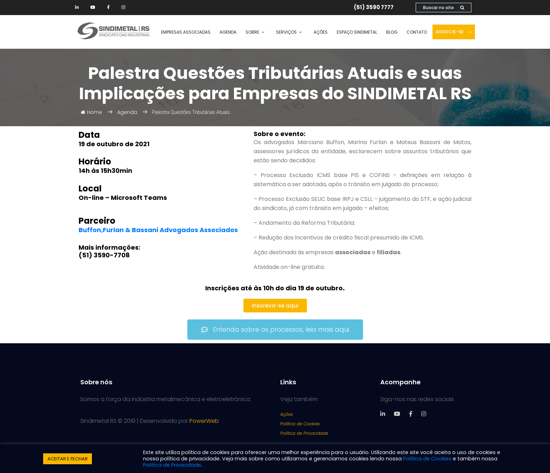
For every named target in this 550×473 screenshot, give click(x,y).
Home (91, 112)
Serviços (286, 32)
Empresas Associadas (185, 32)
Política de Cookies (300, 424)
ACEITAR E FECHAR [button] (67, 458)
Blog (391, 32)
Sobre (252, 32)
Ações (321, 32)
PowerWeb (204, 421)
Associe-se (454, 31)
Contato (417, 32)
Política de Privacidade (304, 433)
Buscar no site (443, 8)
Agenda (228, 32)
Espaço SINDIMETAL (357, 32)
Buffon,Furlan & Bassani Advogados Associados (159, 229)
